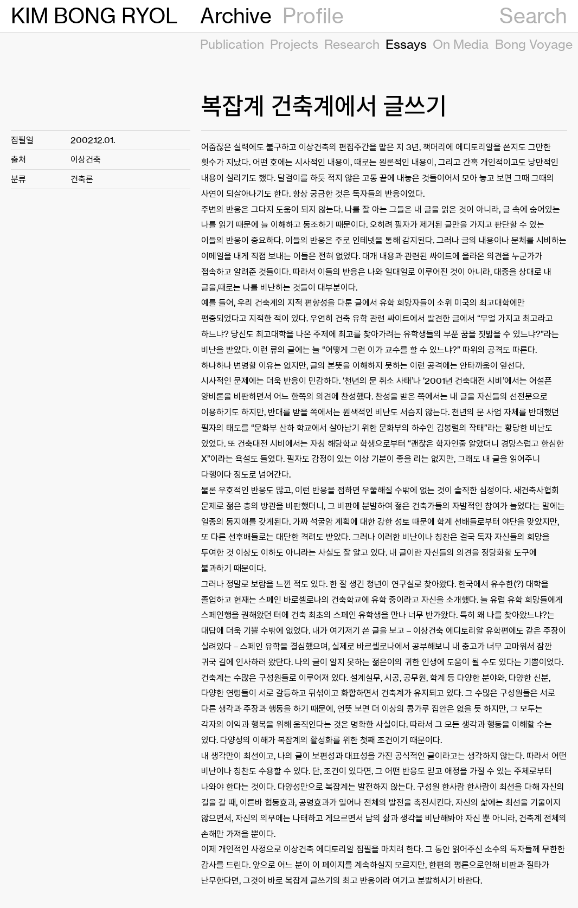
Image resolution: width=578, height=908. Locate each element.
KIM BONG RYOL (94, 15)
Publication (232, 43)
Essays (406, 43)
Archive (236, 15)
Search (533, 15)
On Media (461, 43)
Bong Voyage (534, 43)
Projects (294, 43)
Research (352, 43)
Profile (313, 15)
